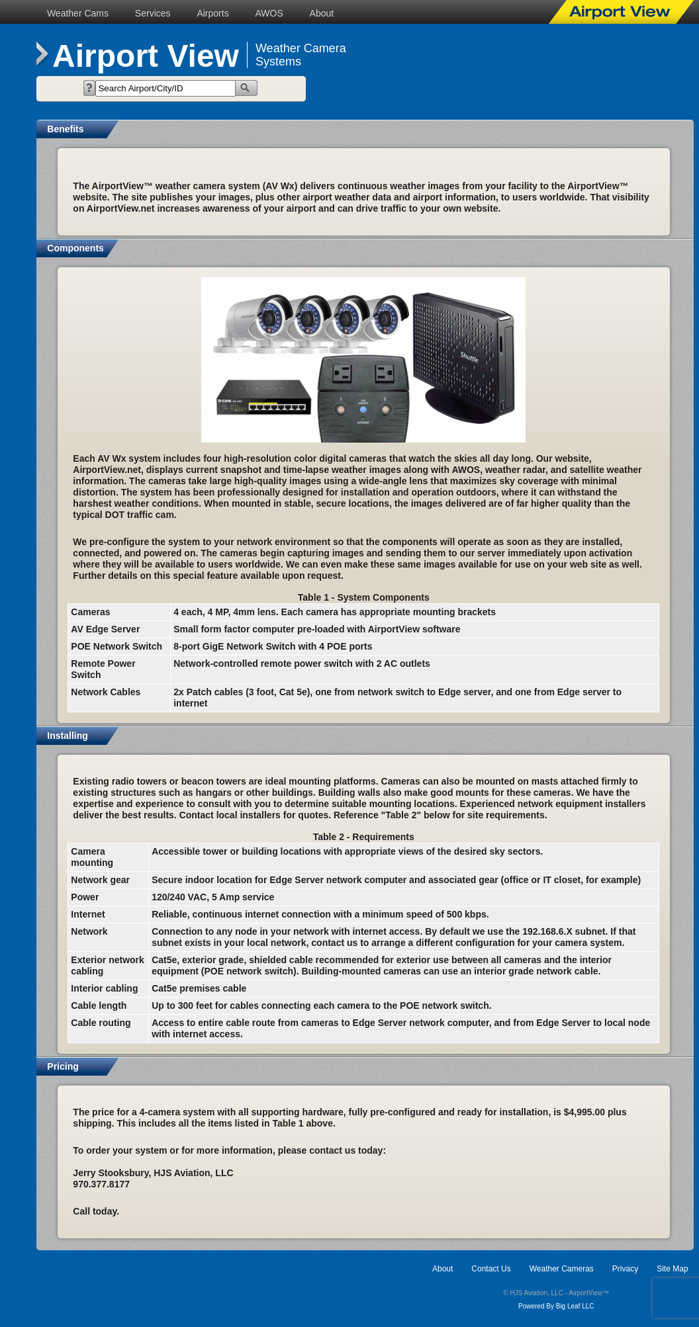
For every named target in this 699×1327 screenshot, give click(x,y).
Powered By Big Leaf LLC (556, 1306)
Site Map (672, 1268)
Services (153, 13)
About (322, 13)
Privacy (625, 1268)
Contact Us (490, 1268)
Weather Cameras (562, 1268)
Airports (212, 13)
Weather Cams (78, 13)
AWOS (269, 13)
